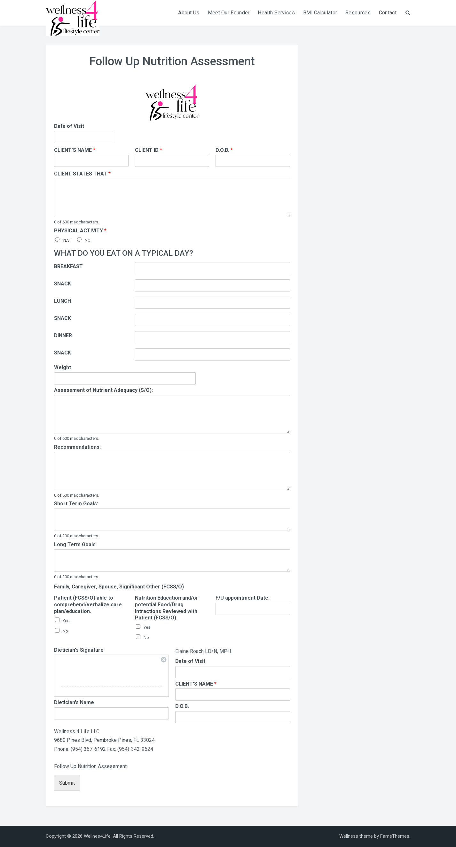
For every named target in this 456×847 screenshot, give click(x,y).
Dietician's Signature (79, 650)
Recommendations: (77, 447)
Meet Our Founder (229, 13)
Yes (66, 620)
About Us (188, 13)
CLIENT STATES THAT (82, 174)
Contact (388, 13)
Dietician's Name (74, 702)
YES (66, 240)
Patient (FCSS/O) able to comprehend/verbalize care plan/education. (88, 604)
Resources (358, 13)
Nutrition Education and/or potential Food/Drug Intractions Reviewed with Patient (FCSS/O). (166, 608)
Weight (62, 367)
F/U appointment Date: (243, 598)
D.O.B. (224, 150)
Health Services (276, 13)
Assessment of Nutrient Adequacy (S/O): (103, 390)
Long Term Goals (75, 544)
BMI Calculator (320, 13)
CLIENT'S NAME (74, 150)
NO (87, 240)
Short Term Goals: (76, 504)
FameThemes (394, 836)
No (65, 631)
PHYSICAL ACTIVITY (80, 231)
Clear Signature (164, 660)
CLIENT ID (148, 150)
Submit (67, 783)
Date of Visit (69, 126)
